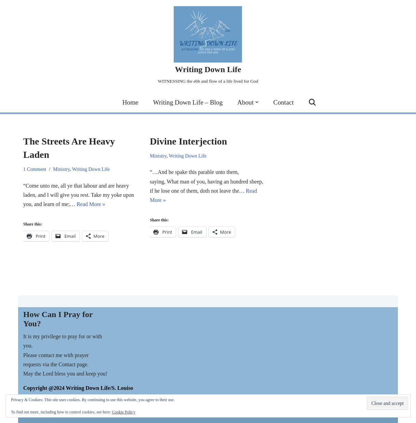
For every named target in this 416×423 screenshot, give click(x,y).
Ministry (61, 169)
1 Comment (34, 169)
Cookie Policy (123, 412)
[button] (257, 102)
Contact (283, 102)
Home (130, 102)
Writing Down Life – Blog (188, 102)
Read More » (90, 204)
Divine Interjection (188, 141)
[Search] (312, 102)
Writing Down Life (91, 169)
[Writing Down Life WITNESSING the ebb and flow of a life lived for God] (208, 46)
